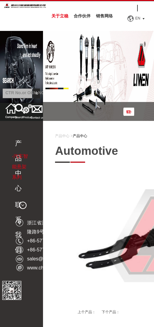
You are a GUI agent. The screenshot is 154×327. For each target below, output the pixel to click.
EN (137, 18)
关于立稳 (59, 16)
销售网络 (104, 16)
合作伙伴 (82, 16)
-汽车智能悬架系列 (20, 167)
